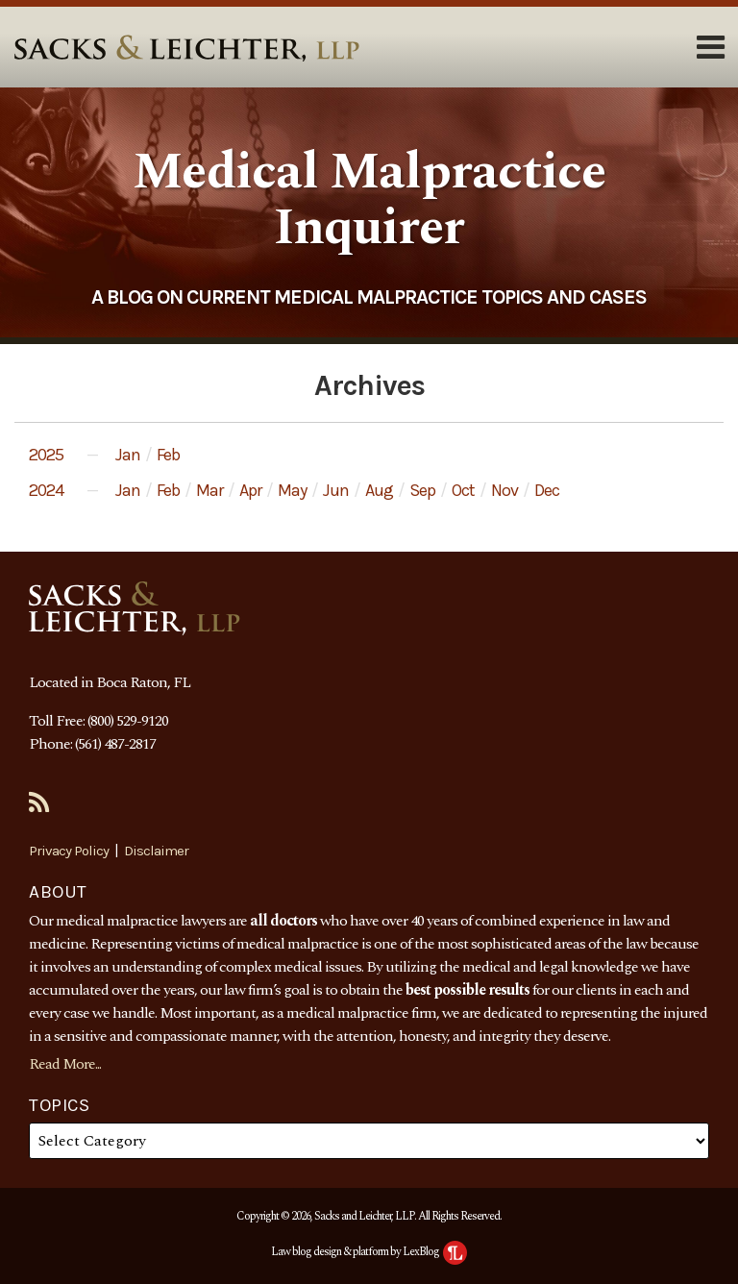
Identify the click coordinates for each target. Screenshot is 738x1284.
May (292, 490)
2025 (46, 454)
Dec (546, 490)
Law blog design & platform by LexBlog (369, 1252)
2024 (46, 490)
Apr (250, 490)
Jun (336, 490)
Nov (504, 490)
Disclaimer (156, 850)
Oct (463, 490)
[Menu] (369, 47)
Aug (379, 490)
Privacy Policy (69, 850)
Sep (422, 490)
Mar (209, 490)
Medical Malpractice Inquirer (369, 200)
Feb (168, 454)
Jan (127, 454)
